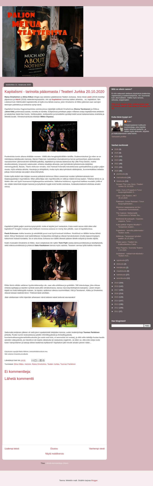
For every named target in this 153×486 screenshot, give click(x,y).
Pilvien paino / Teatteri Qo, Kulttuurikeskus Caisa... (127, 243)
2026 (116, 149)
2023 (116, 160)
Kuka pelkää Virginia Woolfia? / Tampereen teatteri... (128, 226)
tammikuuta (122, 278)
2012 (116, 308)
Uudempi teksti (12, 448)
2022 (116, 164)
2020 (116, 171)
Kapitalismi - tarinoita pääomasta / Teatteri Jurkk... (130, 231)
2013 (116, 304)
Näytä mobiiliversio (54, 454)
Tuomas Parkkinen (68, 364)
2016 (116, 293)
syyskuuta (121, 260)
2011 (116, 311)
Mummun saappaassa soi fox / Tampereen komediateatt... (128, 208)
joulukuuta (121, 174)
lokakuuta (121, 181)
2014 (116, 301)
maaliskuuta (122, 271)
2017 (116, 290)
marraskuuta (122, 177)
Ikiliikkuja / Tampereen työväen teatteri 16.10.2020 (128, 237)
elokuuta (120, 264)
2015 (116, 297)
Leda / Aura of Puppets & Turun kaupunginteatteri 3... (129, 191)
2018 (116, 286)
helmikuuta (121, 275)
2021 (116, 167)
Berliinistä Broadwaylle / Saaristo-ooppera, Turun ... (130, 220)
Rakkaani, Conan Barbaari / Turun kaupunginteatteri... (130, 202)
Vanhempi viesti (97, 448)
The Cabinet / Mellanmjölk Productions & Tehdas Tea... (128, 214)
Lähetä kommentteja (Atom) (57, 463)
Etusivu (54, 448)
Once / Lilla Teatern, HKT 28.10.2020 (126, 197)
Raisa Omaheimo (39, 364)
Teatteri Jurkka (53, 364)
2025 (116, 153)
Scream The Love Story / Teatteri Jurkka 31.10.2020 (129, 185)
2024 (116, 156)
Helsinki (28, 364)
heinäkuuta (121, 267)
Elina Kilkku (19, 364)
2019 (116, 283)
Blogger (94, 480)
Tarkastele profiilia (118, 137)
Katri (129, 121)
